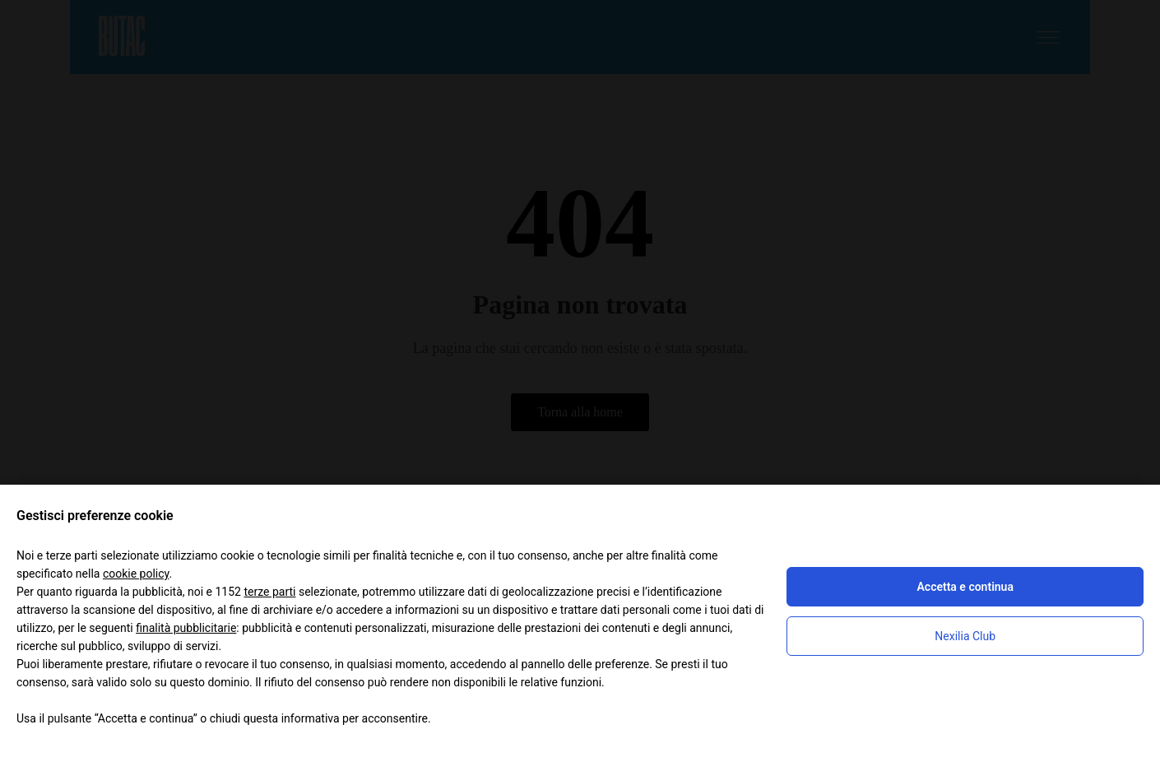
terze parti (269, 591)
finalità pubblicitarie (186, 627)
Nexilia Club (965, 636)
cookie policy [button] (136, 573)
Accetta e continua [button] (964, 586)
